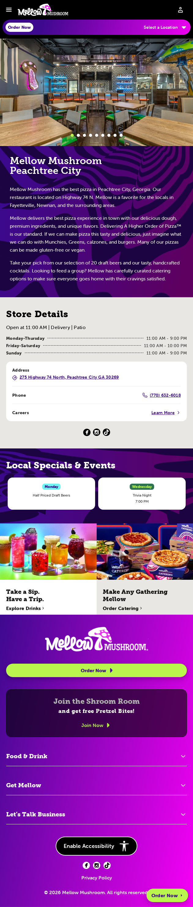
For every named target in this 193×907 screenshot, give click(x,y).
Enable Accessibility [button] (96, 846)
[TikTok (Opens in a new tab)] (106, 432)
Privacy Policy (96, 877)
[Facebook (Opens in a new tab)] (87, 432)
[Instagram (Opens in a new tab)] (96, 432)
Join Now (96, 725)
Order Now (167, 895)
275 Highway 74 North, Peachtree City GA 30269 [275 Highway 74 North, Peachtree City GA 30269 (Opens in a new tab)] (65, 377)
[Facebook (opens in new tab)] (86, 865)
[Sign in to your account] (180, 9)
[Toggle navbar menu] (9, 10)
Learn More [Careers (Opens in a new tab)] (166, 412)
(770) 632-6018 (162, 395)
